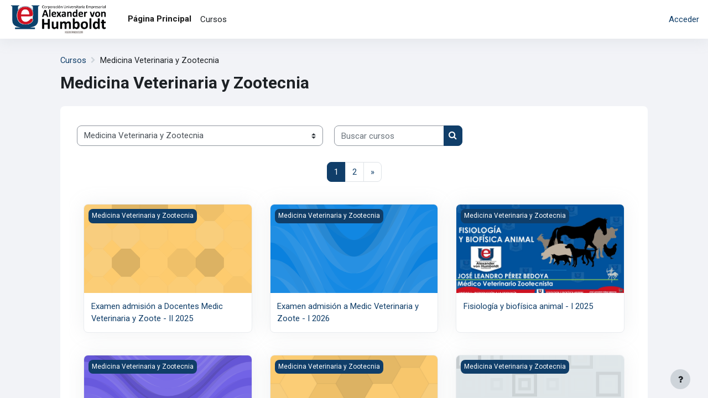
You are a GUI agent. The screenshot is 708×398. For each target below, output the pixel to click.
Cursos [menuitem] (213, 19)
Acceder (684, 19)
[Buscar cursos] (389, 136)
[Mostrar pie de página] (680, 379)
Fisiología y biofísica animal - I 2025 (528, 307)
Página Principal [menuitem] (159, 19)
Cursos (73, 60)
